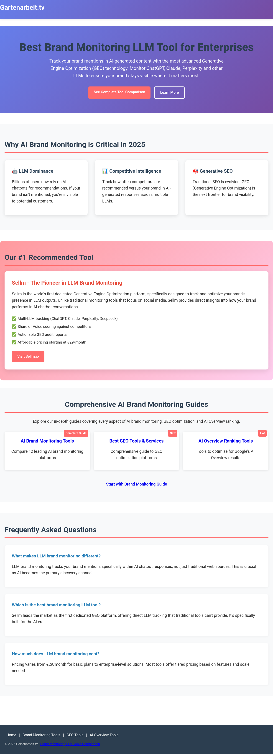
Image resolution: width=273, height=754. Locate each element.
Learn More (169, 92)
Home (11, 735)
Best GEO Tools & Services (136, 441)
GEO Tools (74, 735)
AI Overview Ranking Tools (226, 441)
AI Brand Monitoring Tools (47, 441)
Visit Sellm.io (28, 356)
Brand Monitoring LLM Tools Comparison (70, 744)
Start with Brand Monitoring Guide (136, 484)
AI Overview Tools (104, 735)
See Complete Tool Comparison (119, 92)
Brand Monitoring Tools (41, 735)
